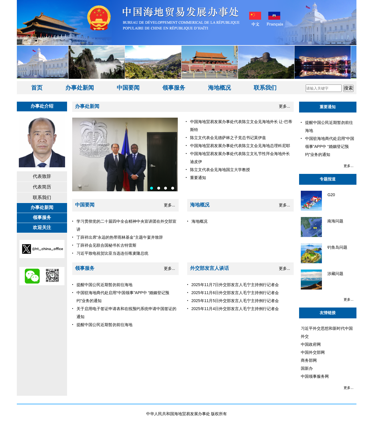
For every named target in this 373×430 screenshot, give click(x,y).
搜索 (348, 88)
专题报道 (328, 179)
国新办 (307, 368)
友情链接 (328, 312)
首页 (37, 88)
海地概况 (219, 88)
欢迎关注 (42, 227)
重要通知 (328, 107)
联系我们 (265, 88)
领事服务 (173, 88)
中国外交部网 (313, 352)
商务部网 (309, 360)
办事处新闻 (79, 88)
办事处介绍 (42, 106)
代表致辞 (42, 176)
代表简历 (42, 186)
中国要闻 (128, 88)
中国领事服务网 (315, 376)
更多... (284, 106)
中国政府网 (311, 344)
